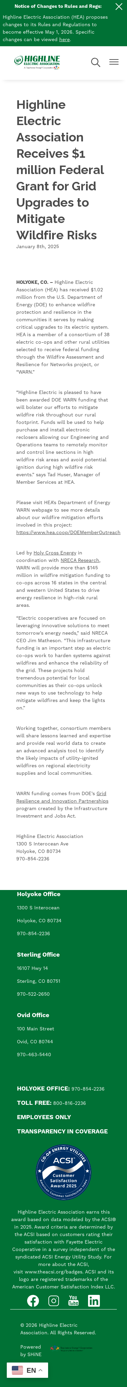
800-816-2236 (69, 1103)
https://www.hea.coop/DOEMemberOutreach (68, 533)
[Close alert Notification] (119, 7)
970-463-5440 (34, 1055)
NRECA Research (80, 561)
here (64, 40)
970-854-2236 (33, 934)
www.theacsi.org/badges (53, 1272)
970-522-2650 (33, 994)
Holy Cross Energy (55, 553)
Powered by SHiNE (31, 1351)
